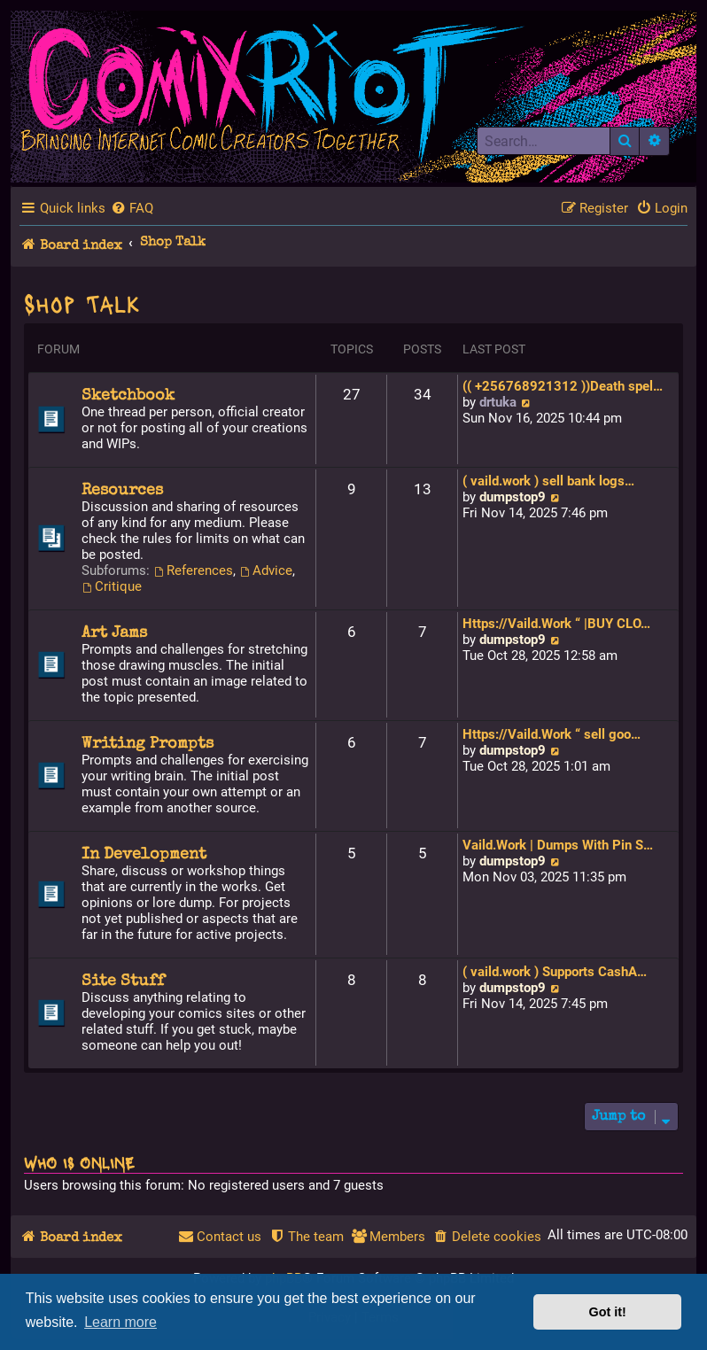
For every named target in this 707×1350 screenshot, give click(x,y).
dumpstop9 (512, 497)
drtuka (498, 402)
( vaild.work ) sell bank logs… (548, 481)
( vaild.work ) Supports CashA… (554, 972)
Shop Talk (82, 302)
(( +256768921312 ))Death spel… (562, 386)
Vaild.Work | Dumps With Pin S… (557, 845)
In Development (144, 855)
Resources (122, 491)
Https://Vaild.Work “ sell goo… (551, 734)
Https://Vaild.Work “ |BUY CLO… (556, 624)
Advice (265, 570)
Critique (112, 586)
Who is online (79, 1162)
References (193, 570)
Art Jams (114, 633)
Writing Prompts (148, 744)
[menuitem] (132, 208)
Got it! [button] (607, 1312)
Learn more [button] (120, 1322)
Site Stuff (123, 981)
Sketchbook (128, 396)
